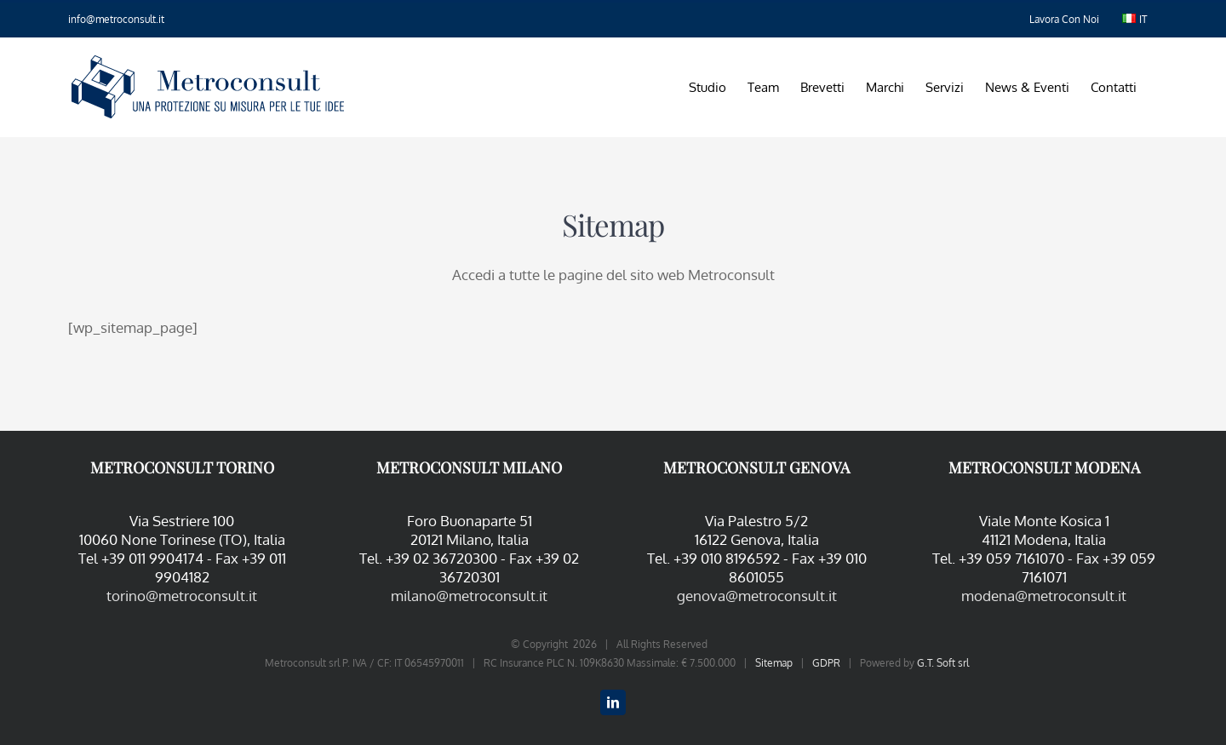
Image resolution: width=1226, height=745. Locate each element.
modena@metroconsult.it (1043, 596)
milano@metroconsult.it (469, 596)
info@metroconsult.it (116, 19)
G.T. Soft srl (943, 662)
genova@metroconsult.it (757, 596)
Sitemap (774, 662)
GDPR (826, 662)
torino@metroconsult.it (181, 596)
